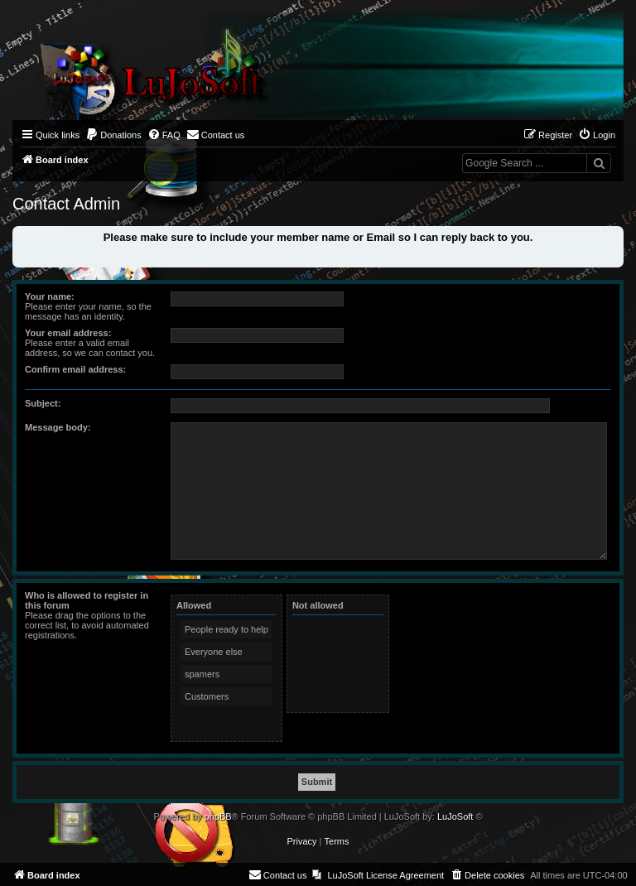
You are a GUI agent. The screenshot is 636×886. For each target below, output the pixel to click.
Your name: (50, 296)
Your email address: (68, 333)
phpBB (218, 816)
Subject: (42, 403)
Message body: (57, 427)
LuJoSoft (455, 816)
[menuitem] (113, 135)
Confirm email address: (75, 369)
